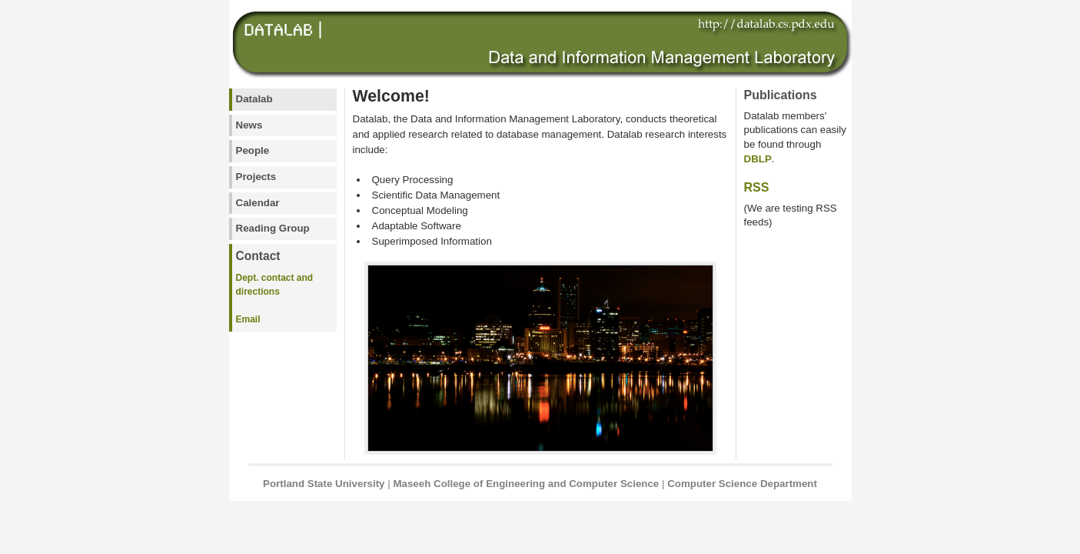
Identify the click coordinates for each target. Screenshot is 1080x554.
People (253, 150)
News (249, 125)
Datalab (254, 99)
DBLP (758, 159)
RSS (756, 187)
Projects (256, 176)
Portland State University (324, 483)
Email (248, 319)
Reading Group (273, 228)
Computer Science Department (742, 483)
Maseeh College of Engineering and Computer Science (526, 483)
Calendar (258, 203)
